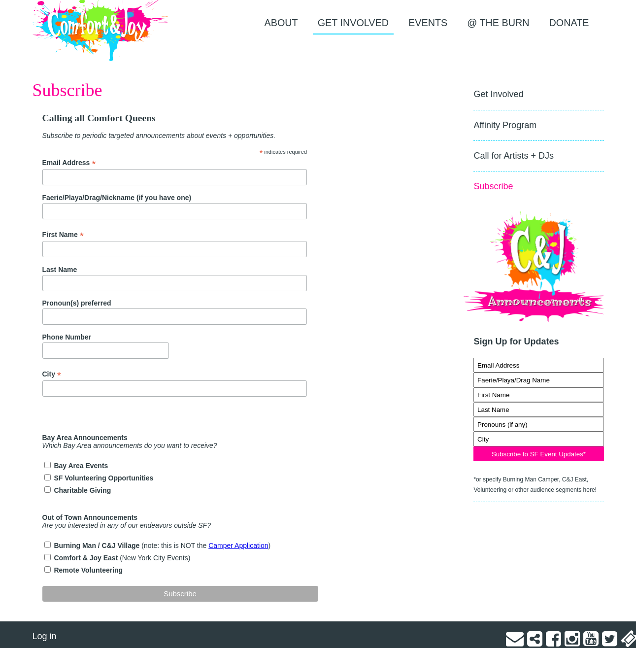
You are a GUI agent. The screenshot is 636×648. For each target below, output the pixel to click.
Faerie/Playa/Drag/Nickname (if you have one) (117, 198)
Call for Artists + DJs (513, 156)
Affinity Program (504, 125)
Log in (45, 636)
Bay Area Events (81, 466)
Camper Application (238, 545)
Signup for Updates (538, 352)
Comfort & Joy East (87, 558)
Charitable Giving (82, 490)
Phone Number (67, 337)
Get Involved (353, 22)
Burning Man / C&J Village (97, 545)
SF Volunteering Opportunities (103, 478)
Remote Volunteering (88, 570)
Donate (569, 22)
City (52, 374)
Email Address (69, 163)
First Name (63, 234)
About (281, 22)
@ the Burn (498, 22)
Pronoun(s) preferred (76, 303)
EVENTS (427, 22)
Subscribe (493, 186)
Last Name (59, 269)
